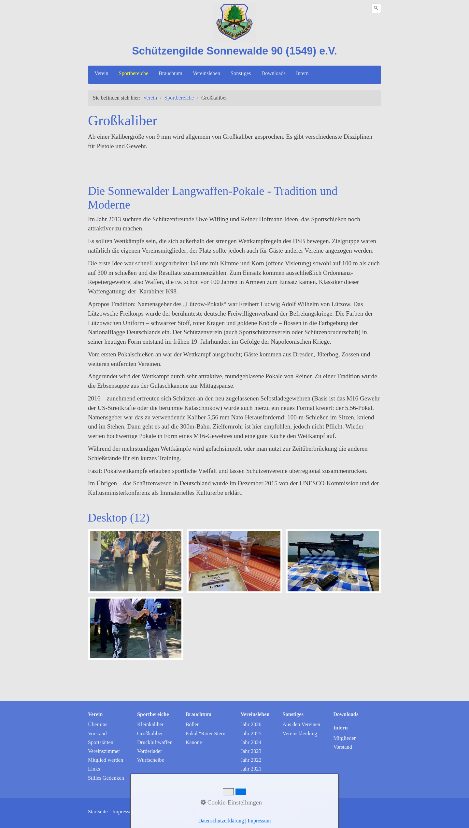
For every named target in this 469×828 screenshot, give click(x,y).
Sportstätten (100, 742)
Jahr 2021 (251, 769)
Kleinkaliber (150, 724)
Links (94, 769)
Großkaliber (150, 733)
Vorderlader (149, 751)
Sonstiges (241, 73)
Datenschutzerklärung (163, 811)
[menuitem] (102, 73)
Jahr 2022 (251, 760)
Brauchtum (170, 73)
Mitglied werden (105, 760)
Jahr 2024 (251, 742)
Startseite (98, 811)
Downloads (273, 73)
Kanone (193, 742)
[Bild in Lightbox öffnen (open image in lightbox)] (135, 561)
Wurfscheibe (150, 760)
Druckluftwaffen (154, 742)
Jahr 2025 (251, 733)
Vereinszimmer (104, 751)
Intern (302, 73)
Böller (192, 724)
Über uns (97, 724)
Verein (101, 73)
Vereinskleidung (300, 733)
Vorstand (97, 733)
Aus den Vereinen (301, 724)
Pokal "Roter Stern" (206, 733)
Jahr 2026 (251, 724)
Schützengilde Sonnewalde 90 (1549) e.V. (234, 51)
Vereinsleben (206, 73)
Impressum (124, 811)
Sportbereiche (134, 73)
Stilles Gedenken (106, 778)
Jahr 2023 (251, 751)
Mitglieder (344, 738)
